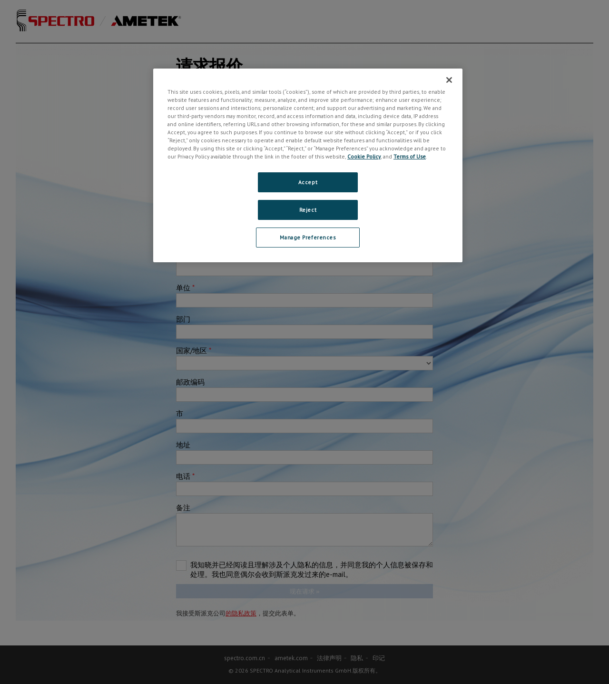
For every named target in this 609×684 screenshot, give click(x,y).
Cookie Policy (364, 156)
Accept (307, 182)
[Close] (449, 79)
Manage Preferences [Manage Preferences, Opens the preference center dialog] (307, 237)
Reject (307, 209)
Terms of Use (409, 156)
